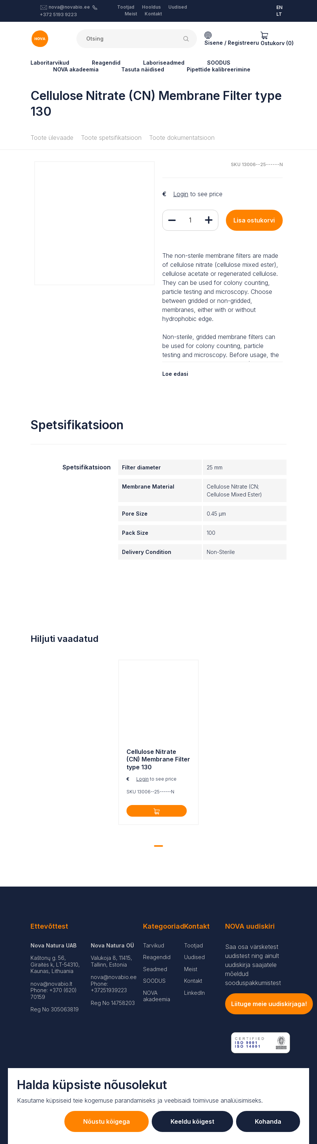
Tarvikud (153, 945)
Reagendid (106, 62)
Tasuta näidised (142, 69)
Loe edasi (175, 374)
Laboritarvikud (49, 62)
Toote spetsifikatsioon (111, 137)
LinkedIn (194, 993)
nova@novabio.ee (69, 7)
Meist (131, 14)
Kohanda (268, 1121)
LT (279, 14)
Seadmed (155, 969)
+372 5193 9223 (58, 14)
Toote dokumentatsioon (182, 137)
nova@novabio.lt (51, 984)
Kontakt (153, 14)
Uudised (177, 7)
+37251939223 (109, 990)
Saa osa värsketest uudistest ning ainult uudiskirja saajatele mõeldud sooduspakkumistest (253, 965)
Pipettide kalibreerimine (218, 69)
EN (279, 7)
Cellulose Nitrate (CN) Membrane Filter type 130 (158, 759)
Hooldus (151, 7)
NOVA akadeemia (76, 69)
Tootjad (125, 7)
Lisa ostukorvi (254, 220)
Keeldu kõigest (192, 1121)
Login (180, 194)
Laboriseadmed (163, 62)
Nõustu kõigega (106, 1121)
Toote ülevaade (51, 137)
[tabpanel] (158, 744)
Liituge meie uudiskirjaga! (269, 1004)
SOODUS (218, 62)
